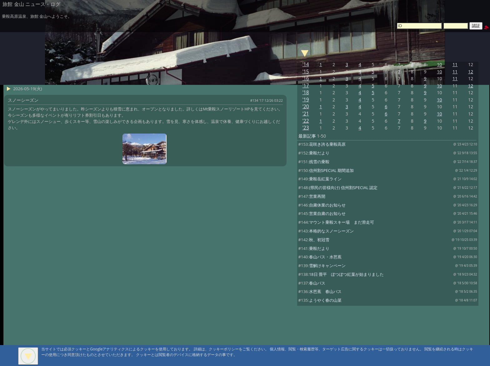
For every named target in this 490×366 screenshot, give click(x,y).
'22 (305, 121)
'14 (305, 64)
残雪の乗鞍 (319, 161)
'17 (305, 85)
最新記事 (307, 136)
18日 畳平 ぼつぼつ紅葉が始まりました (346, 274)
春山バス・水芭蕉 (325, 257)
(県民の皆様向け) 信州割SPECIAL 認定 (343, 187)
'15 (305, 71)
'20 (305, 106)
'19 (305, 99)
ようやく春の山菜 (325, 300)
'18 (305, 92)
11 (455, 64)
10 (439, 64)
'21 (305, 113)
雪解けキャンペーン (327, 265)
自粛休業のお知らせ (327, 205)
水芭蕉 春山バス (325, 291)
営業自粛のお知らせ (327, 213)
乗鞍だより (319, 153)
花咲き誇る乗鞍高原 (327, 144)
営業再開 (317, 196)
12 (470, 72)
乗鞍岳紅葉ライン (325, 179)
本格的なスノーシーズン (331, 231)
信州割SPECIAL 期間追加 (331, 170)
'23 (305, 127)
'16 (305, 78)
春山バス (317, 283)
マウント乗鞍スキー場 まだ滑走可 (341, 222)
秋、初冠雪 (319, 239)
